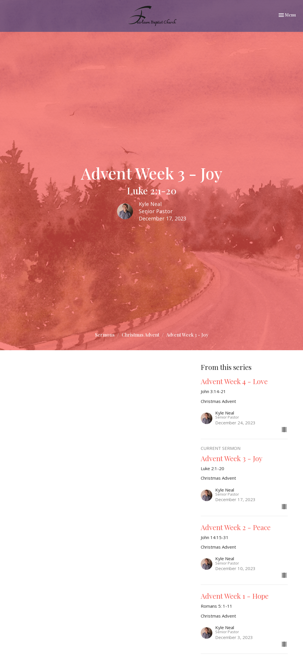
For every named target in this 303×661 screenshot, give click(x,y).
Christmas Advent (140, 335)
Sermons (105, 335)
